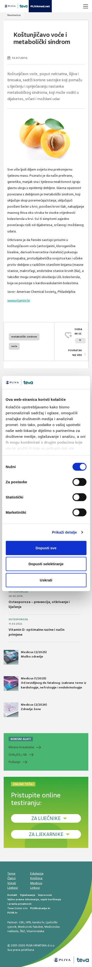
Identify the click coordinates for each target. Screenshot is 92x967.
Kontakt (12, 895)
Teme (11, 873)
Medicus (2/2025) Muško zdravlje (25, 657)
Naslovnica (14, 15)
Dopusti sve (46, 548)
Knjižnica (36, 878)
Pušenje (14, 762)
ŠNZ (22, 931)
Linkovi (35, 888)
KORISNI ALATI (21, 739)
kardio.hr (38, 922)
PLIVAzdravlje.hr (40, 908)
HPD (28, 922)
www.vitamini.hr (18, 300)
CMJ (21, 922)
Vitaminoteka (35, 931)
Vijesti (11, 883)
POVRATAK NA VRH (75, 352)
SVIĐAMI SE (80, 336)
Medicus (36, 883)
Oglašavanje (27, 895)
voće (14, 346)
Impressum (45, 895)
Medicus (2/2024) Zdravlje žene (25, 709)
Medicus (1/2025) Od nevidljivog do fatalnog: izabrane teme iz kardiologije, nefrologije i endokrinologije (45, 683)
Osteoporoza (18, 591)
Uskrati (46, 580)
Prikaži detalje (64, 532)
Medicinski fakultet (30, 926)
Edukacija (36, 873)
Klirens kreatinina (21, 747)
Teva (10, 908)
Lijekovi (12, 888)
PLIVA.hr (12, 912)
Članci (11, 878)
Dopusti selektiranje (46, 564)
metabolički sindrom (24, 336)
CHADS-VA (18, 754)
